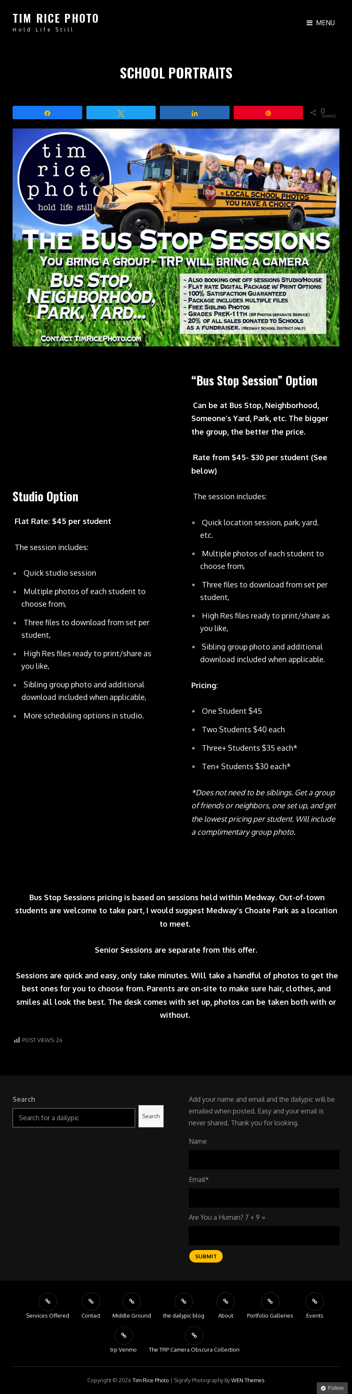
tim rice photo (56, 18)
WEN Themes (248, 1380)
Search (24, 1099)
